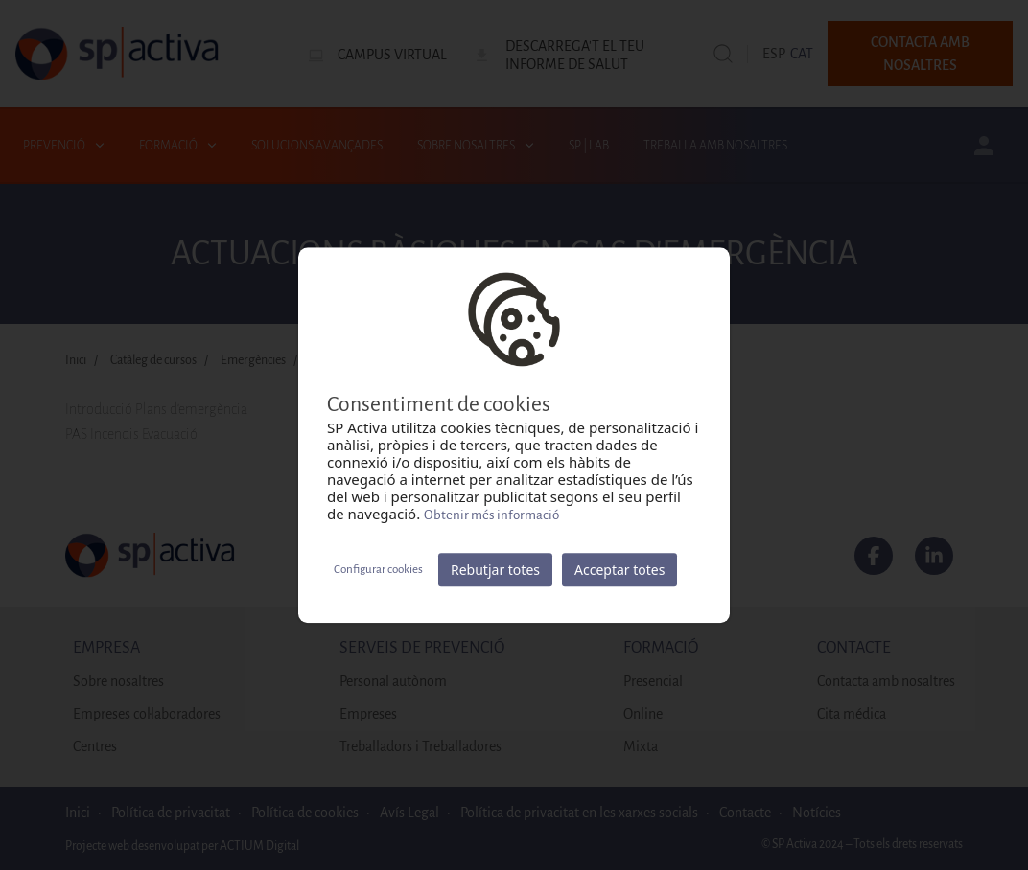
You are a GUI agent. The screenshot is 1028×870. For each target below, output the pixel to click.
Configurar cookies (378, 569)
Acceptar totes (619, 570)
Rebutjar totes (495, 570)
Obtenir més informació (491, 515)
